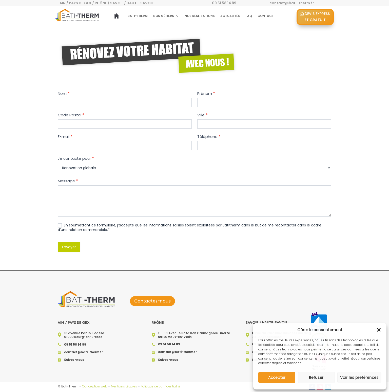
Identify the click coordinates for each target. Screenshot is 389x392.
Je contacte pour (79, 158)
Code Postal (75, 115)
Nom (68, 94)
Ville (202, 115)
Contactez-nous (152, 301)
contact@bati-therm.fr (83, 352)
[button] (378, 329)
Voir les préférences (359, 377)
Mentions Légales (124, 386)
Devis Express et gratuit (317, 16)
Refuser (316, 377)
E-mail (69, 136)
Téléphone (208, 136)
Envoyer (73, 245)
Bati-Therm (138, 16)
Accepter (277, 377)
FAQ (248, 16)
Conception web (94, 386)
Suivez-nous (74, 360)
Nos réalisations (200, 16)
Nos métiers (163, 16)
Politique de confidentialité (160, 386)
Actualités (230, 16)
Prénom (206, 93)
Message (72, 180)
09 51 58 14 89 (224, 3)
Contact (266, 16)
